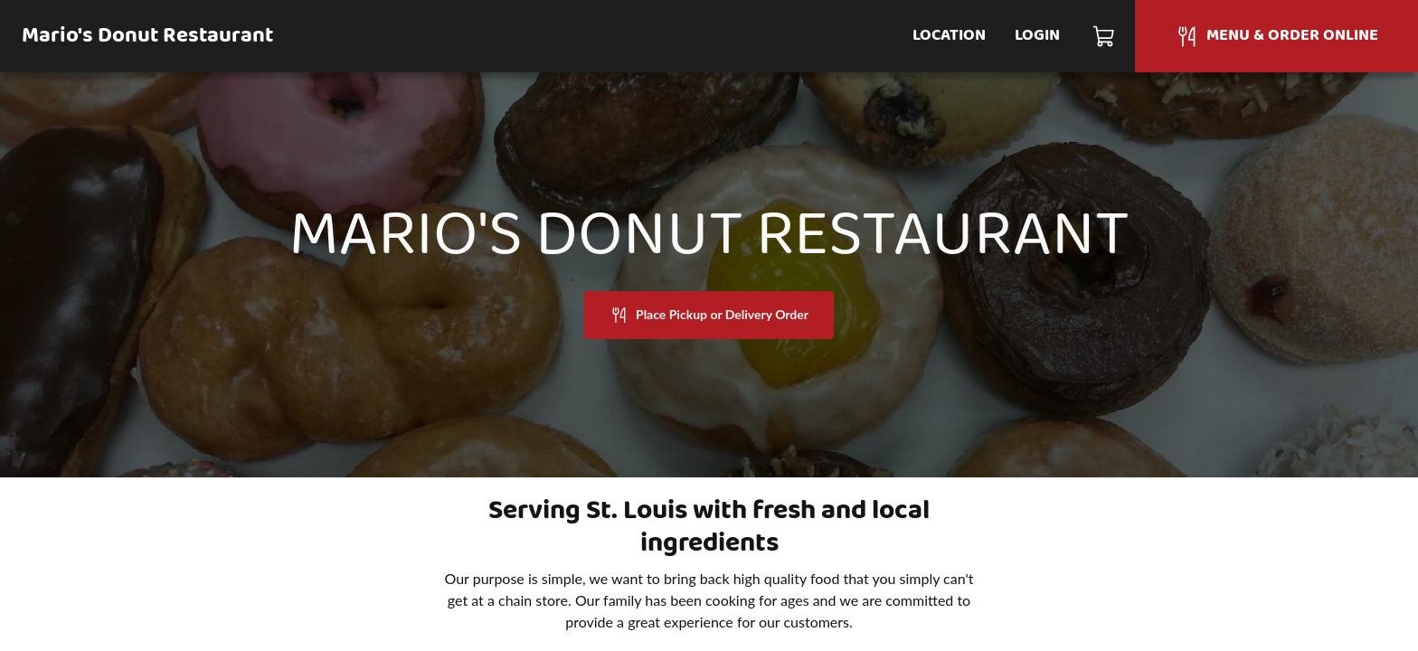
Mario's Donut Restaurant (147, 36)
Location (949, 36)
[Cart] (1104, 36)
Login (1037, 36)
